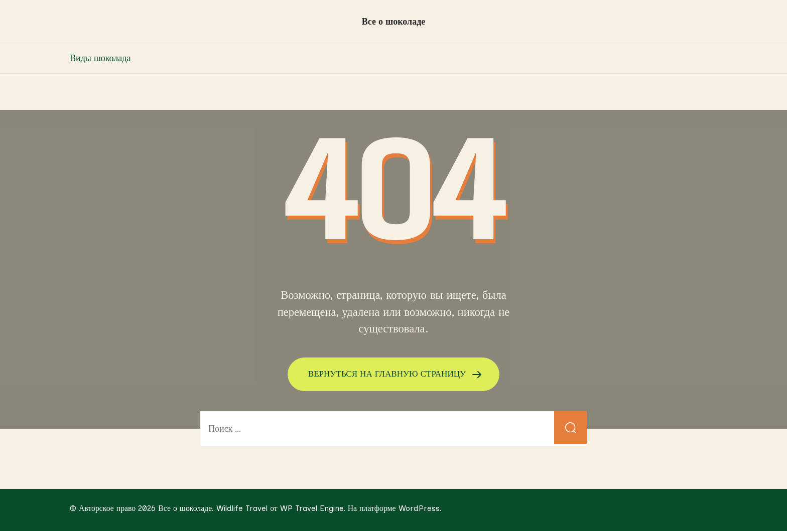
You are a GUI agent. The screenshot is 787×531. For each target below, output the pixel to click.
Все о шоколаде (394, 21)
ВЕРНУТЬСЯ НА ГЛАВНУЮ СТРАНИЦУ (388, 373)
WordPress (419, 507)
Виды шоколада (100, 58)
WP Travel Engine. (312, 507)
